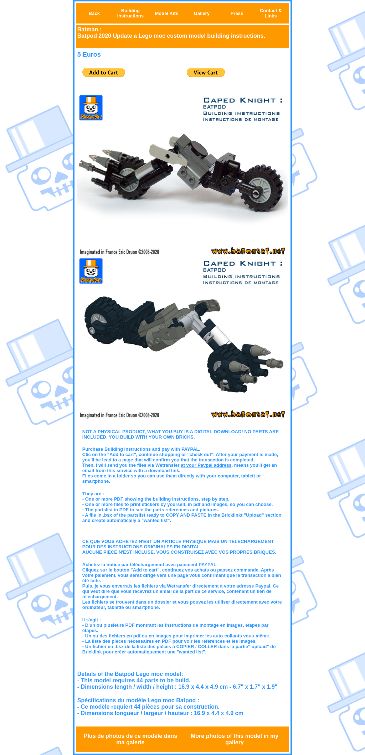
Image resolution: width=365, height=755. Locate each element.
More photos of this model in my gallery (234, 739)
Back (94, 13)
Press (237, 13)
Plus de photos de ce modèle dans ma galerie (130, 739)
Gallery (202, 13)
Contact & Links (271, 13)
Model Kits (166, 13)
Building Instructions (130, 13)
